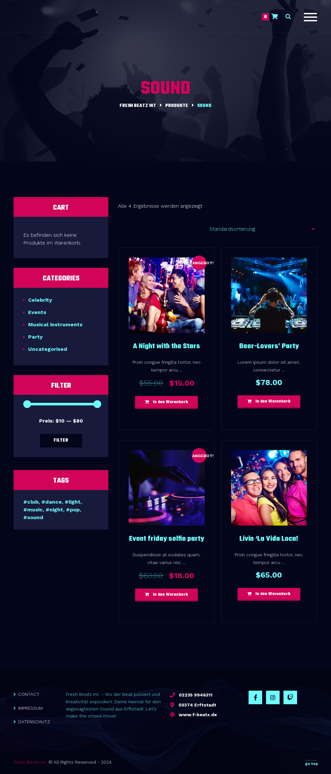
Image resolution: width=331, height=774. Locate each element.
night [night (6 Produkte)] (56, 510)
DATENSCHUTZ (34, 721)
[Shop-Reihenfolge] (259, 229)
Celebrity (40, 300)
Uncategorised (47, 349)
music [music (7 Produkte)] (35, 510)
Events (37, 312)
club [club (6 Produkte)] (32, 502)
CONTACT (28, 694)
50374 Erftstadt (197, 704)
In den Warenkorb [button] (170, 402)
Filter (61, 440)
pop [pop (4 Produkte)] (75, 510)
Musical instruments (55, 324)
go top (311, 762)
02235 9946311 (195, 694)
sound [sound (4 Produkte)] (35, 517)
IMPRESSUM (30, 708)
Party (35, 337)
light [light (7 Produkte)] (74, 502)
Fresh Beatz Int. (30, 762)
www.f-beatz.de (198, 714)
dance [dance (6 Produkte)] (53, 502)
